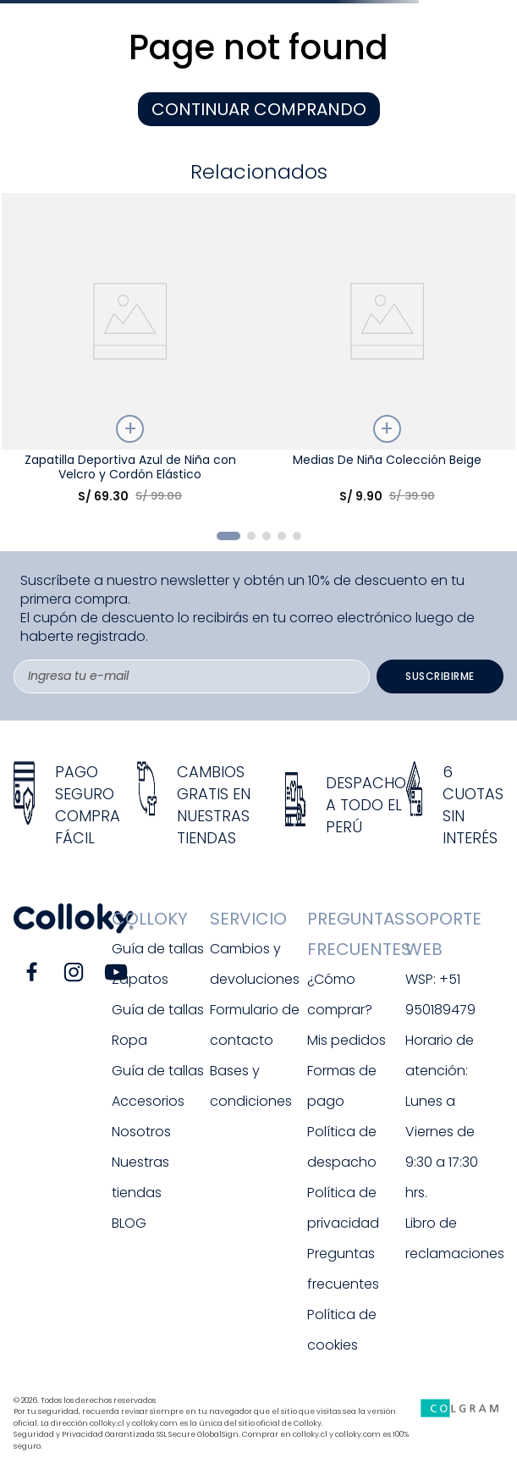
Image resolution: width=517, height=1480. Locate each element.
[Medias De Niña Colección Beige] (387, 354)
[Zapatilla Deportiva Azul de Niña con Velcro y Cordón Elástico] (130, 354)
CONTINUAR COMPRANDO (258, 109)
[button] (228, 536)
